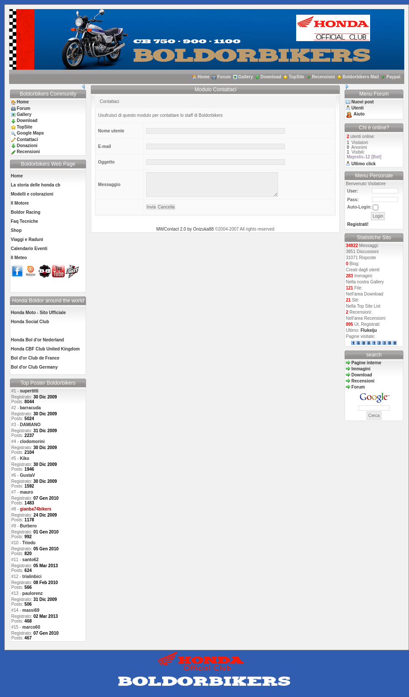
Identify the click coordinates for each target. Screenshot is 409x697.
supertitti (29, 391)
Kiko (24, 458)
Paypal (393, 76)
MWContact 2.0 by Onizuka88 (185, 229)
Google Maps (30, 133)
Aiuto (359, 114)
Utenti (357, 108)
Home (204, 76)
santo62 (30, 559)
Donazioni (27, 145)
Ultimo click (363, 163)
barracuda (30, 407)
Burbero (28, 526)
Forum (223, 76)
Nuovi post (362, 102)
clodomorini (32, 441)
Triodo (29, 542)
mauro (26, 492)
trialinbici (32, 576)
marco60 (31, 627)
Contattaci (27, 139)
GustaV (27, 475)
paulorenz (32, 593)
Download (271, 76)
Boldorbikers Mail (360, 76)
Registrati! (357, 224)
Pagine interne (366, 362)
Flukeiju (369, 330)
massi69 (30, 610)
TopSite (296, 76)
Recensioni (323, 76)
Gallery (245, 76)
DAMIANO (30, 424)
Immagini (361, 368)
